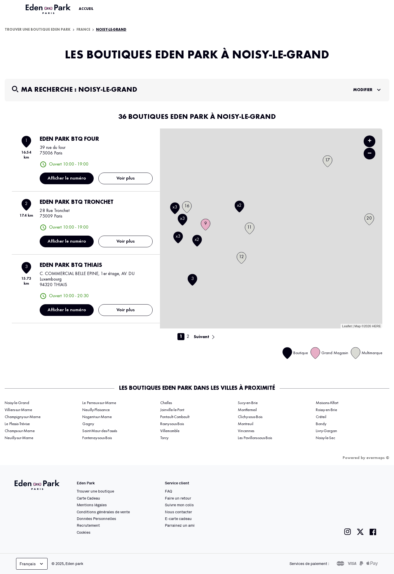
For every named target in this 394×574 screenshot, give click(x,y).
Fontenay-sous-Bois (97, 438)
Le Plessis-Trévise (17, 424)
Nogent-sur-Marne (97, 417)
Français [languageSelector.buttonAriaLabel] (32, 564)
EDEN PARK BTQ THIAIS (71, 265)
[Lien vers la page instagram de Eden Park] (347, 532)
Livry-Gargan (326, 431)
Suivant (201, 337)
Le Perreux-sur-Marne (99, 403)
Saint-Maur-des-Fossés (99, 431)
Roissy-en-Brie (326, 410)
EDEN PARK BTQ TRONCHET (77, 202)
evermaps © (377, 458)
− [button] (369, 153)
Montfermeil (247, 410)
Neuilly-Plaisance (96, 410)
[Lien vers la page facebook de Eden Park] (372, 532)
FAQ (168, 491)
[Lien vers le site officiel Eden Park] (49, 9)
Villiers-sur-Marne (18, 410)
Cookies (83, 532)
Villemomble (169, 431)
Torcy (164, 438)
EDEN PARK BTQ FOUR (69, 139)
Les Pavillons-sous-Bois (255, 438)
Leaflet (347, 326)
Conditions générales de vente (103, 511)
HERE (376, 326)
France (83, 30)
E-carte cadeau (178, 518)
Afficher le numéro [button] (67, 178)
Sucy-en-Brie (248, 403)
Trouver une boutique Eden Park (38, 30)
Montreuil (245, 424)
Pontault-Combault (174, 417)
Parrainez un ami (180, 525)
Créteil (321, 417)
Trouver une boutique (95, 491)
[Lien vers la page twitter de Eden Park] (360, 532)
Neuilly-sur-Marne (19, 438)
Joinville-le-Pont (172, 410)
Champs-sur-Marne (20, 431)
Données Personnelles (96, 518)
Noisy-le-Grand (111, 30)
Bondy (321, 424)
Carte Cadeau (88, 498)
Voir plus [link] (125, 178)
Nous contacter (178, 511)
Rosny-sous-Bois (172, 424)
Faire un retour (178, 498)
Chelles (166, 403)
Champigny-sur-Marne (23, 417)
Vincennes (246, 431)
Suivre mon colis (179, 504)
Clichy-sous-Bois (250, 417)
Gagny (88, 424)
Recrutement (88, 525)
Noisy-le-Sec (325, 438)
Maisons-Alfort (327, 403)
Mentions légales (92, 504)
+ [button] (370, 141)
